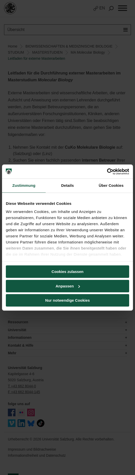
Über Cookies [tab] (111, 185)
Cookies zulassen (67, 271)
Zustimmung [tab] (24, 185)
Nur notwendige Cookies (67, 300)
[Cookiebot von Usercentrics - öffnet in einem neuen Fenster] (107, 171)
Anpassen (68, 286)
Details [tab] (67, 185)
